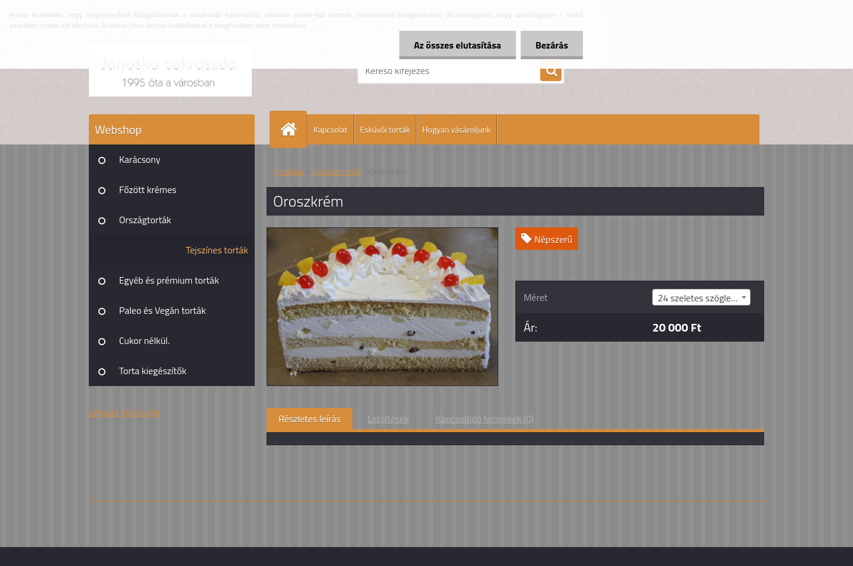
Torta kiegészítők (153, 371)
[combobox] (701, 297)
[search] (551, 71)
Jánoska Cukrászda (124, 412)
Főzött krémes (148, 189)
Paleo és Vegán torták (162, 310)
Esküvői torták (385, 129)
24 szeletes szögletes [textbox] (700, 298)
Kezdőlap (289, 172)
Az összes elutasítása (457, 45)
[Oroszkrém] (382, 233)
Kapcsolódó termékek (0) (484, 418)
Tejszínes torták (217, 250)
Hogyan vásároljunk (456, 129)
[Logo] (170, 70)
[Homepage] (293, 129)
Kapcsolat (330, 129)
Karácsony (140, 159)
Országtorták (145, 220)
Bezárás (551, 45)
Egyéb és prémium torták (169, 280)
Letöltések (388, 418)
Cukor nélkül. (144, 340)
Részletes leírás (309, 418)
